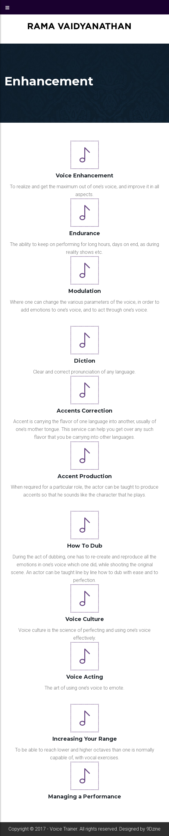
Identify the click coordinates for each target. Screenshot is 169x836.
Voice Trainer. (63, 829)
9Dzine (153, 829)
